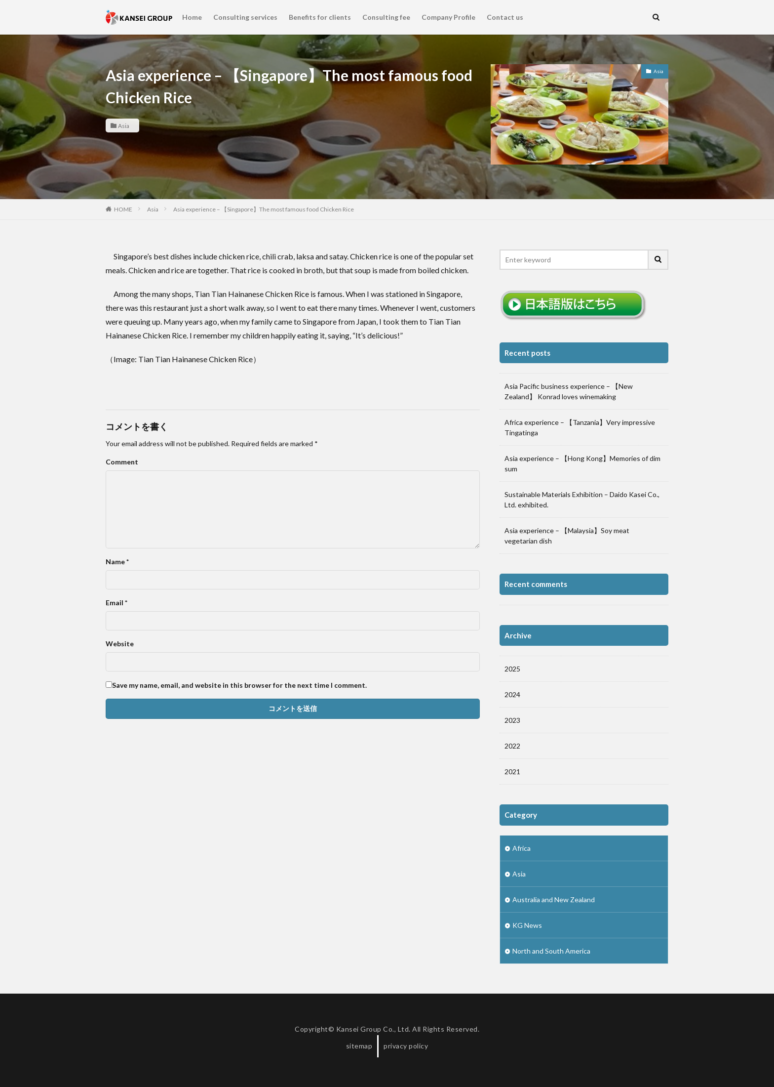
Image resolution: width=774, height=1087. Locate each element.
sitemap (359, 1046)
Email (116, 602)
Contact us (505, 17)
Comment (122, 462)
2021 (512, 771)
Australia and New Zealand (553, 899)
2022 (512, 746)
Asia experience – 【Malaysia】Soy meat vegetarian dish (566, 535)
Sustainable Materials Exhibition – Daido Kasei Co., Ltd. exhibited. (581, 499)
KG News (527, 925)
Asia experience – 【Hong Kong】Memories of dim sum (582, 463)
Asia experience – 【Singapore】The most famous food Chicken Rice (263, 209)
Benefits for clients (320, 17)
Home (192, 17)
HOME (123, 209)
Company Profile (448, 17)
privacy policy (406, 1046)
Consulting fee (386, 17)
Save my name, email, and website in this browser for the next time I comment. (239, 685)
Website (120, 643)
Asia (123, 125)
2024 (512, 694)
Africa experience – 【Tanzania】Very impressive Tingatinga (579, 427)
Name (117, 561)
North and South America (551, 951)
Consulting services (245, 17)
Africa (521, 848)
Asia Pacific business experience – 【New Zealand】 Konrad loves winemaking (568, 391)
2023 (512, 720)
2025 (512, 669)
